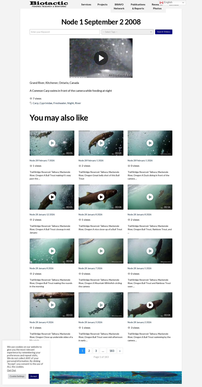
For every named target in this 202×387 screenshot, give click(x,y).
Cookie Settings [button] (17, 376)
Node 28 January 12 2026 (42, 214)
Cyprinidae (46, 102)
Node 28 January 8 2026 (90, 214)
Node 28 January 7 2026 (90, 268)
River (78, 102)
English (166, 2)
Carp (36, 102)
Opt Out (11, 370)
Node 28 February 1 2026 (91, 160)
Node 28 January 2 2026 (139, 322)
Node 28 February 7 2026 (42, 160)
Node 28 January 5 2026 (139, 268)
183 (111, 350)
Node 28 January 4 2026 (41, 322)
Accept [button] (33, 376)
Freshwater (59, 102)
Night (70, 102)
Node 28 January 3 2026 (90, 322)
